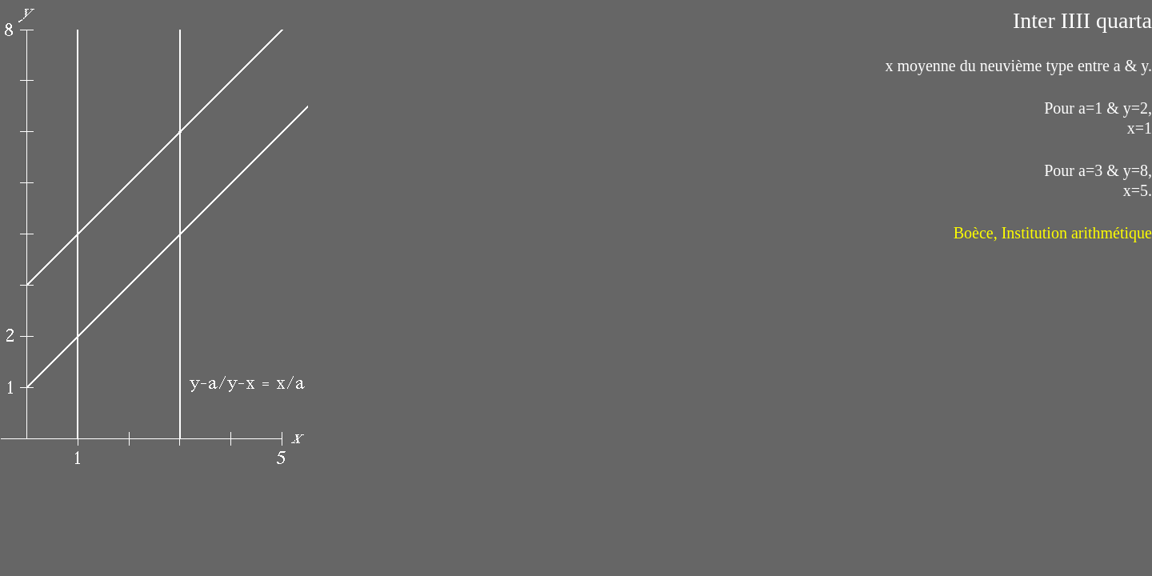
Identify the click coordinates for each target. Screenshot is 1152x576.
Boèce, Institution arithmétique (1053, 233)
